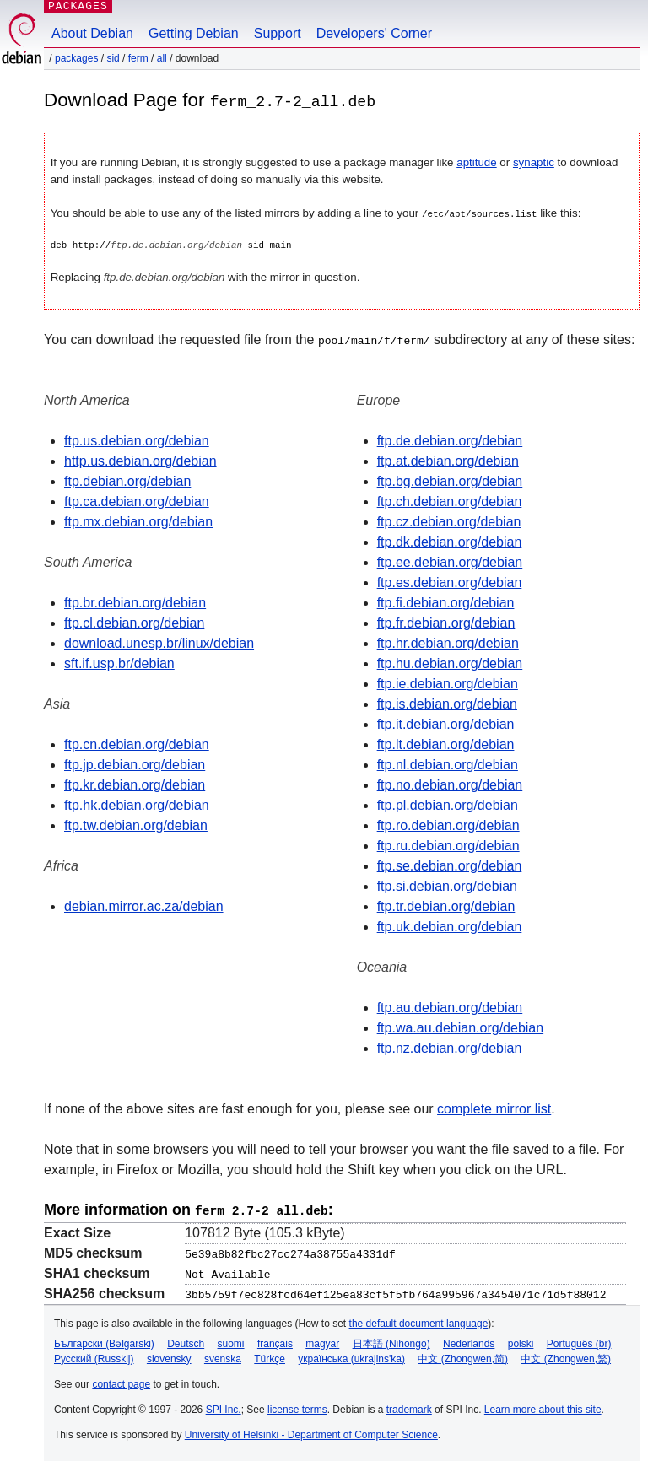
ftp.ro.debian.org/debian (448, 824)
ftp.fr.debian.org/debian (446, 622)
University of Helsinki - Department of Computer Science (311, 1432)
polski (521, 1341)
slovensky (169, 1356)
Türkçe (269, 1356)
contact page (121, 1382)
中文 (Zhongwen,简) (463, 1356)
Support (277, 33)
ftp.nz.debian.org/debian (449, 1047)
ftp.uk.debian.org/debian (449, 926)
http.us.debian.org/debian (140, 460)
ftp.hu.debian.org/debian (450, 662)
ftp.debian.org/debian (127, 480)
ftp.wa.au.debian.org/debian (460, 1027)
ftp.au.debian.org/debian (450, 1007)
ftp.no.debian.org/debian (450, 784)
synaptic (533, 162)
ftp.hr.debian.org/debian (448, 642)
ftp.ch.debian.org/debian (449, 500)
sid (112, 58)
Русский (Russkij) (94, 1356)
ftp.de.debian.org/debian (450, 440)
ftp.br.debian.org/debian (135, 602)
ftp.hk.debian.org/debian (136, 804)
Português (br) (579, 1341)
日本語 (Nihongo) (391, 1341)
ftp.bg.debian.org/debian (450, 480)
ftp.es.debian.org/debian (449, 581)
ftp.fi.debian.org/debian (446, 602)
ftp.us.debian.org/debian (136, 440)
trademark (409, 1407)
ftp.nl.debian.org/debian (447, 764)
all (162, 58)
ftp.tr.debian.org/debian (446, 905)
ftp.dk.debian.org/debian (449, 541)
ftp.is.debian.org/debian (447, 703)
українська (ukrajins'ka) (351, 1356)
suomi (231, 1341)
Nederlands (468, 1341)
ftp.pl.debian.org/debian (447, 804)
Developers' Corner (374, 33)
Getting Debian (193, 33)
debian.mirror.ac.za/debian (144, 905)
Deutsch (185, 1341)
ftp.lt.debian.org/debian (446, 743)
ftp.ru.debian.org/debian (448, 845)
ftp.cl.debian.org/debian (134, 622)
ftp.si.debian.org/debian (447, 885)
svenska (222, 1356)
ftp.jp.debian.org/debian (134, 764)
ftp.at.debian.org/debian (448, 460)
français (275, 1341)
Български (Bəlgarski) (104, 1341)
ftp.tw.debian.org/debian (136, 824)
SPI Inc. (223, 1407)
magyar (322, 1341)
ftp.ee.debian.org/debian (450, 561)
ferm (138, 58)
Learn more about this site (543, 1407)
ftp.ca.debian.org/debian (136, 500)
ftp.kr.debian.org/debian (134, 784)
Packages (76, 58)
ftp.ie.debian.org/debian (447, 683)
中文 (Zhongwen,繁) (566, 1356)
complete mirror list (494, 1108)
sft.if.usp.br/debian (119, 662)
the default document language (419, 1321)
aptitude (476, 162)
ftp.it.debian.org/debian (446, 723)
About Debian (92, 33)
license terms (297, 1407)
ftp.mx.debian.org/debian (138, 521)
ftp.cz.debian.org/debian (449, 521)
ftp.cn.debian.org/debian (136, 743)
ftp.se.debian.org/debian (449, 865)
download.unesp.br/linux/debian (159, 642)
